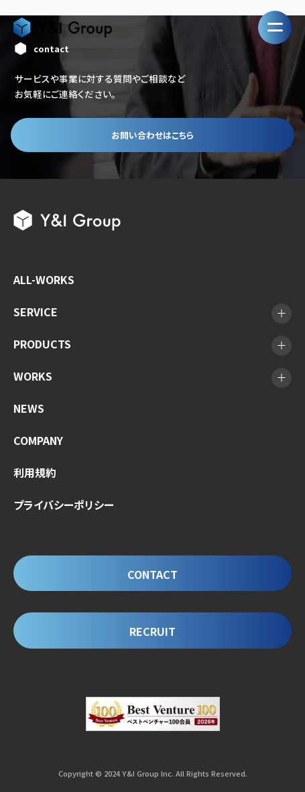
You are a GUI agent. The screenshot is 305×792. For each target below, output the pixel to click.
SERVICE (35, 312)
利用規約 (34, 472)
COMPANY (38, 440)
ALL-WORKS (43, 279)
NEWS (28, 408)
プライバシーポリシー (63, 505)
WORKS (32, 376)
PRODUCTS (42, 344)
